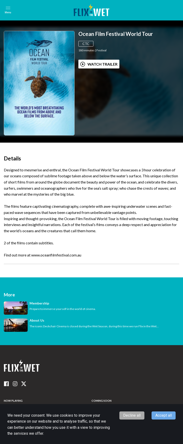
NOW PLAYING (13, 400)
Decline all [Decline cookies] (132, 415)
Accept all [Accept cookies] (163, 415)
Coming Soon (102, 400)
